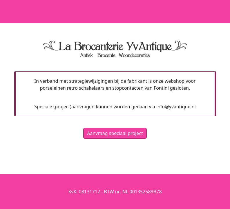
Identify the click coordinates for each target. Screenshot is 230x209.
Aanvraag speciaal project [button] (115, 133)
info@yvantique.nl (176, 106)
